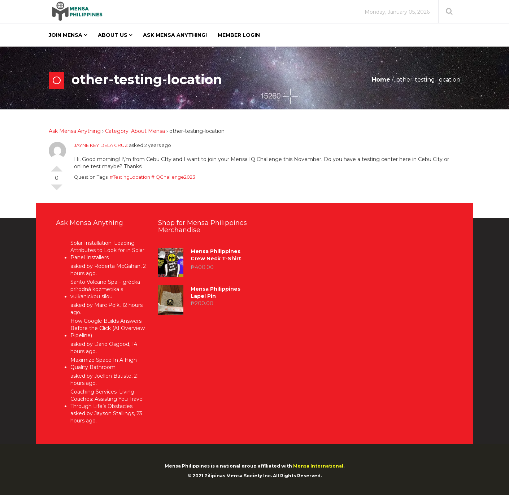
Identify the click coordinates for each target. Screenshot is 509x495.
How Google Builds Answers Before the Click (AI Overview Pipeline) (107, 328)
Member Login (239, 35)
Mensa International (318, 466)
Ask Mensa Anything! (175, 35)
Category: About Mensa (135, 131)
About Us (112, 35)
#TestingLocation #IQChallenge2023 (152, 177)
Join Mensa (65, 35)
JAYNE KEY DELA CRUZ (101, 145)
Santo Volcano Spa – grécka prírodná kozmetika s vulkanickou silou (105, 289)
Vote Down (56, 190)
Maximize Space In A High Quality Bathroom (103, 363)
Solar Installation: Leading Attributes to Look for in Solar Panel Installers (107, 250)
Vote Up (56, 165)
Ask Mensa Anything (75, 131)
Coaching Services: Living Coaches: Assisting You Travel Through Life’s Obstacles (107, 398)
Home (381, 79)
